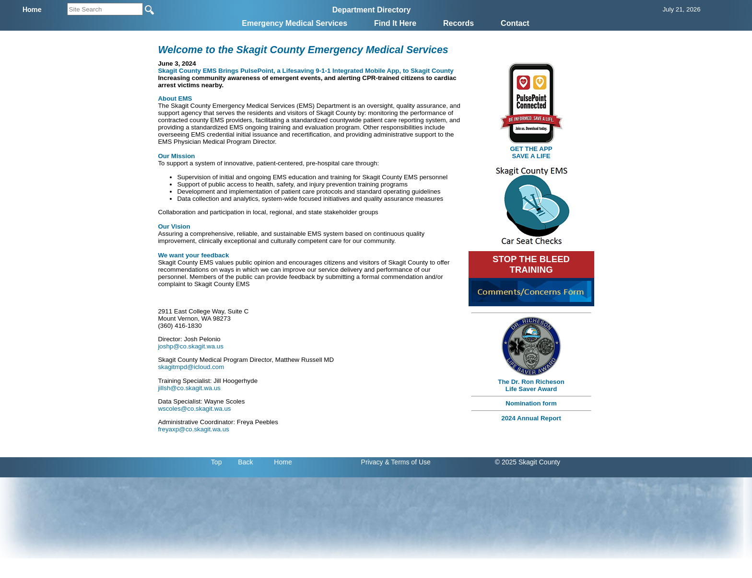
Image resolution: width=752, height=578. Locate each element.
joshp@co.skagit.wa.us (190, 346)
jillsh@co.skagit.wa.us (189, 388)
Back (245, 462)
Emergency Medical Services (294, 23)
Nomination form (531, 403)
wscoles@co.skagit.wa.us (194, 408)
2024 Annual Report (531, 418)
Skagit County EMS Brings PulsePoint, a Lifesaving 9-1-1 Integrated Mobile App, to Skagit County (305, 70)
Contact (515, 23)
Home (283, 462)
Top (216, 462)
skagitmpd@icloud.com (191, 366)
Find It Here (395, 23)
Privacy (372, 462)
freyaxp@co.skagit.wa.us (193, 429)
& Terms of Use (407, 462)
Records (458, 23)
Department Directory (371, 10)
